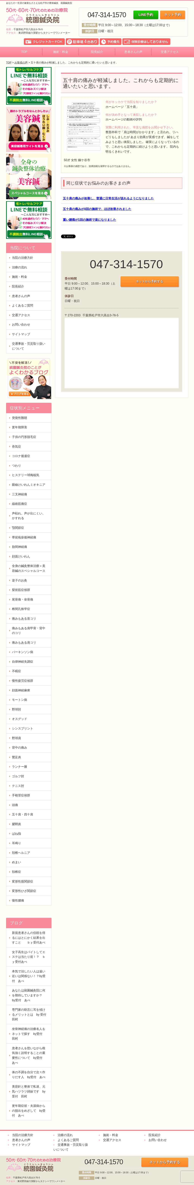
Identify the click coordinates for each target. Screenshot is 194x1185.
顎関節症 (18, 527)
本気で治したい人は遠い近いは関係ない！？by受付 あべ (28, 976)
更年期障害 (19, 427)
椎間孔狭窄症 (21, 609)
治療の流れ (19, 267)
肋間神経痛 (19, 546)
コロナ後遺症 (21, 456)
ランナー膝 (19, 766)
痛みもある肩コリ (24, 642)
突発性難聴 (19, 417)
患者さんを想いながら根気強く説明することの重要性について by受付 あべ (28, 1055)
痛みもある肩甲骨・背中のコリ (28, 631)
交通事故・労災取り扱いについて (28, 346)
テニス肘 (18, 785)
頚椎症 (16, 871)
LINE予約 (145, 15)
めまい (16, 862)
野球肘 (16, 709)
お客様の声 (21, 62)
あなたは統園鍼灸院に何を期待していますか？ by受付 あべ (28, 995)
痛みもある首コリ (24, 618)
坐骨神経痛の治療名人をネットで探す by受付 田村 (28, 1033)
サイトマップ (21, 334)
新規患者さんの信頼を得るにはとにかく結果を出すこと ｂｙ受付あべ (28, 937)
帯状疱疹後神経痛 (24, 537)
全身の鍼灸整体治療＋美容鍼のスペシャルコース (28, 568)
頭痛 (15, 805)
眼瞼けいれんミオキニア (28, 484)
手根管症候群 (21, 795)
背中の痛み (19, 747)
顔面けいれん (21, 556)
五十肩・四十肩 (22, 814)
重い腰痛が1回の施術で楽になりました (89, 219)
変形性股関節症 (22, 881)
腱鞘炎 (16, 824)
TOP (24, 51)
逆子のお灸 (19, 580)
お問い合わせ (21, 324)
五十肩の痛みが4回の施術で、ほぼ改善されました (97, 209)
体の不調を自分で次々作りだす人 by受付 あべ (28, 1075)
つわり (16, 465)
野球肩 (16, 738)
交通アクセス (170, 51)
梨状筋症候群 (21, 589)
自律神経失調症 (22, 661)
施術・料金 (60, 51)
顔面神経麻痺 (21, 690)
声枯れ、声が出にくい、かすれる (28, 516)
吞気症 (16, 446)
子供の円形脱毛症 (24, 436)
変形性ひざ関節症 (24, 890)
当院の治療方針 (22, 257)
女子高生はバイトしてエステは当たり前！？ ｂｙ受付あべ (28, 956)
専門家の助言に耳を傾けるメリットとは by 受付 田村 (30, 1014)
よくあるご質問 (22, 305)
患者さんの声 (133, 51)
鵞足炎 (16, 757)
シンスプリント (22, 728)
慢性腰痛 (18, 900)
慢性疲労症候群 (22, 680)
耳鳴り (16, 843)
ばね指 (16, 833)
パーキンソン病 (22, 652)
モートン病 (19, 699)
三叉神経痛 (19, 494)
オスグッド (19, 718)
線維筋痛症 (19, 503)
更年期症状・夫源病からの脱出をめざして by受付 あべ (28, 1110)
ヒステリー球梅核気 (25, 475)
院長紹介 (97, 51)
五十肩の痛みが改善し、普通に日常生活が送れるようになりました (108, 198)
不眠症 (16, 671)
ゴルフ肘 (18, 776)
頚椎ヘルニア (21, 852)
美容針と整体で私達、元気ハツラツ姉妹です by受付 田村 (28, 1091)
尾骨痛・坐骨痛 (22, 599)
